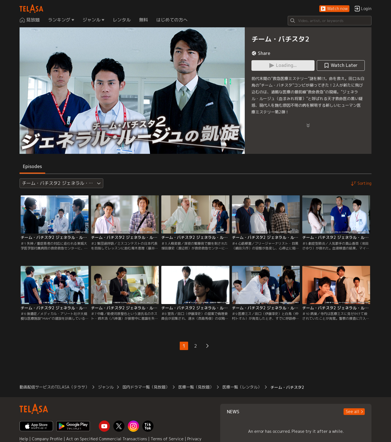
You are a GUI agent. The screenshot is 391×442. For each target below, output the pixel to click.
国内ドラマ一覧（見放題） (146, 387)
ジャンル (106, 387)
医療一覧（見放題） (196, 387)
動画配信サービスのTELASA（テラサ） (54, 387)
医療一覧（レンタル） (242, 387)
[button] (334, 8)
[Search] (329, 20)
